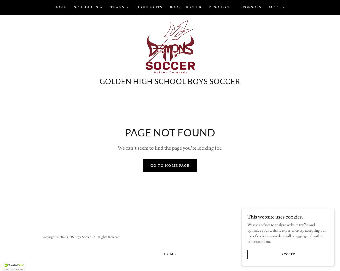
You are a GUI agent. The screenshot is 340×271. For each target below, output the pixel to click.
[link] (170, 46)
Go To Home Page (169, 166)
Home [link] (60, 7)
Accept (288, 257)
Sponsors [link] (251, 7)
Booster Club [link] (185, 7)
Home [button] (170, 254)
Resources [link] (221, 7)
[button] (88, 7)
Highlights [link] (149, 7)
